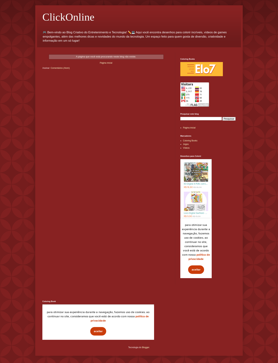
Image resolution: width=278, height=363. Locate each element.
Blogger (145, 347)
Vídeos (186, 148)
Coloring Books (190, 140)
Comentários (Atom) (60, 68)
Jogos (186, 144)
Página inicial (106, 63)
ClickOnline (68, 17)
